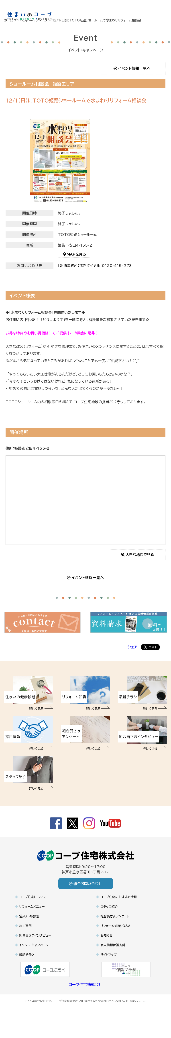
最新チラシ (26, 956)
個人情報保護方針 (112, 946)
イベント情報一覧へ (132, 68)
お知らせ (106, 937)
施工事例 (25, 927)
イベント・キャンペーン (34, 946)
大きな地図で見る (137, 556)
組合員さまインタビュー (35, 937)
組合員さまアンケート (115, 917)
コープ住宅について (33, 898)
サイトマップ (108, 956)
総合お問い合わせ (85, 885)
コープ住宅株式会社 (85, 986)
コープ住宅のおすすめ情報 (118, 898)
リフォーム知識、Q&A (115, 927)
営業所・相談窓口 (31, 917)
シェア (132, 649)
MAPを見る (74, 256)
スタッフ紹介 (109, 908)
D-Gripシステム (136, 1002)
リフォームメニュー (32, 908)
